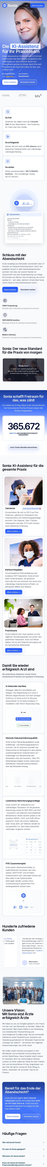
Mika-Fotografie (38, 1002)
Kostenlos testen (27, 82)
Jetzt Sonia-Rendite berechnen (23, 447)
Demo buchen (10, 82)
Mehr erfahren (13, 531)
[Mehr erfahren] (23, 506)
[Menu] (27, 5)
